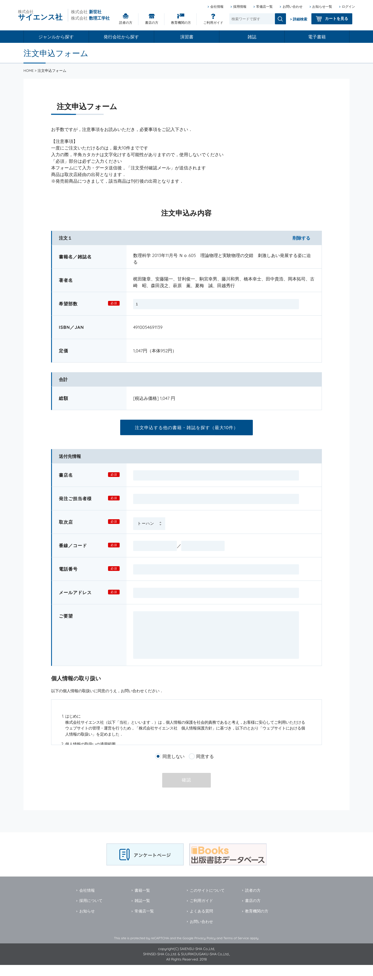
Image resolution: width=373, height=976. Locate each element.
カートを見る (336, 18)
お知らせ (87, 922)
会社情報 (217, 6)
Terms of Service (236, 949)
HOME (28, 70)
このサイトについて (207, 901)
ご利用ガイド (213, 22)
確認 (186, 791)
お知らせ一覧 (322, 6)
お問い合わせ (293, 6)
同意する (205, 767)
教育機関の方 (181, 22)
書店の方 (151, 22)
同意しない (174, 767)
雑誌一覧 (142, 911)
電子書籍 (317, 37)
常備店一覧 (264, 6)
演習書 (186, 37)
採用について (91, 911)
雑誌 (252, 37)
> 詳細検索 (298, 19)
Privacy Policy (205, 949)
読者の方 (125, 22)
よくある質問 (201, 922)
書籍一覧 (142, 901)
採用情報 (239, 6)
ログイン (348, 6)
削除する (301, 238)
